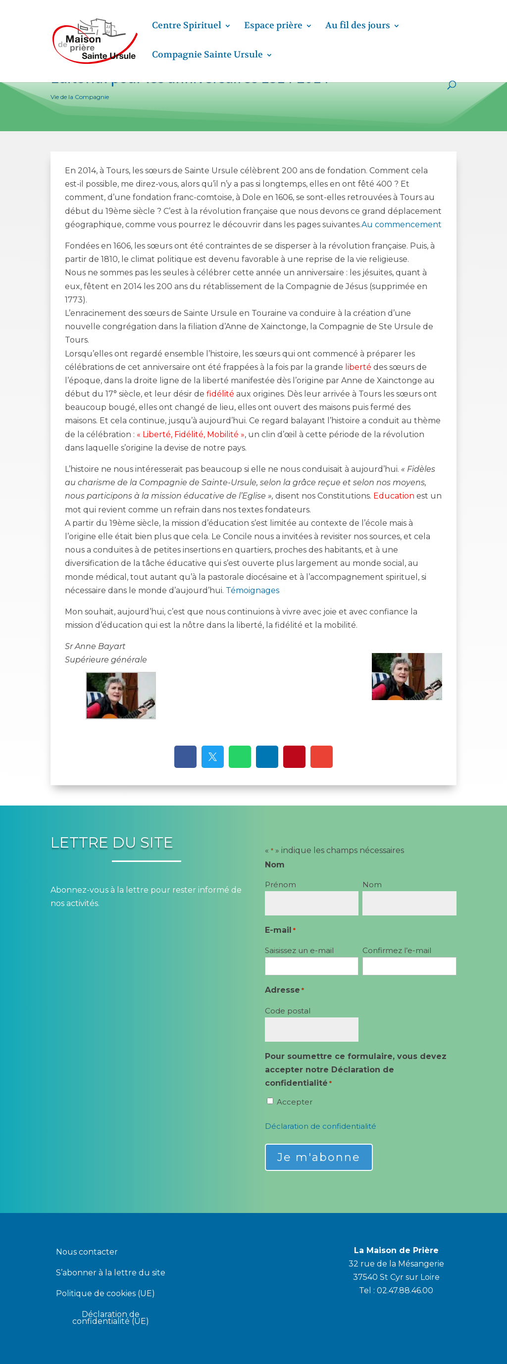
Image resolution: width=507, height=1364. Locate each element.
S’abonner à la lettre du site (110, 1273)
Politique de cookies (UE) (105, 1294)
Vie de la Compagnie (80, 97)
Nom (372, 884)
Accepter (294, 1102)
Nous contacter (87, 1253)
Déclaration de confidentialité (320, 1126)
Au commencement (401, 224)
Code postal (287, 1010)
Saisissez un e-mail (299, 950)
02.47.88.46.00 (405, 1290)
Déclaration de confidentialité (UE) (110, 1318)
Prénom (280, 884)
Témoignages (252, 590)
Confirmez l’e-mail (396, 950)
